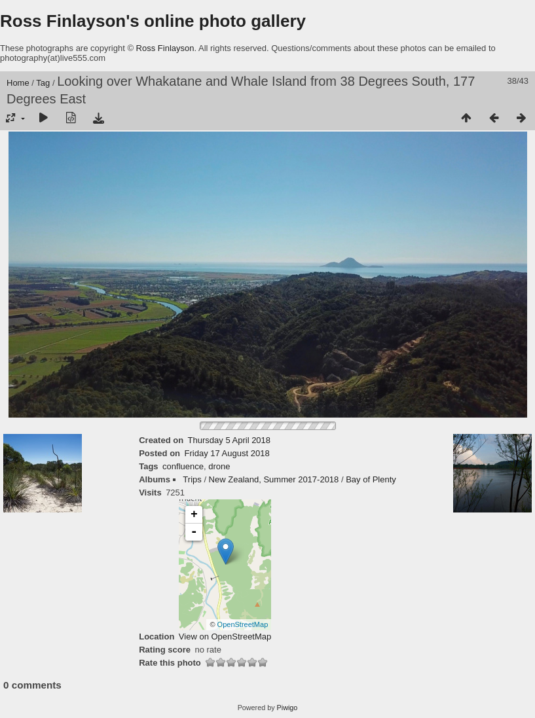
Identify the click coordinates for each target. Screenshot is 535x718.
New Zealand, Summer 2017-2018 (274, 479)
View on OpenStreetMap (225, 636)
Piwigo (287, 707)
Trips (192, 479)
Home (18, 83)
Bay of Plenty (371, 479)
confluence (183, 466)
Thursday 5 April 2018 (229, 440)
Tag (43, 83)
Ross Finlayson (165, 48)
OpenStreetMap (242, 624)
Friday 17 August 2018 (227, 453)
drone (219, 466)
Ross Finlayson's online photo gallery (153, 21)
